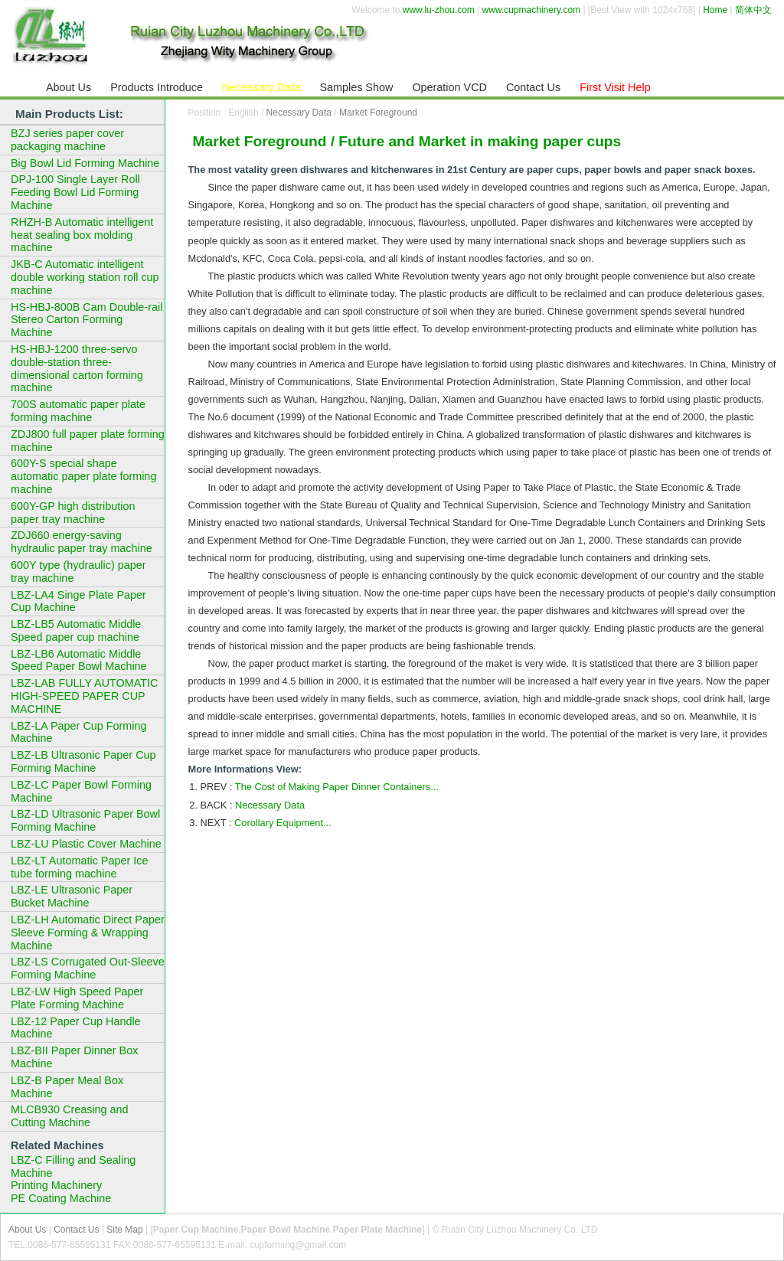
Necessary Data (299, 112)
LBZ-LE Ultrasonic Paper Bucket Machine (71, 896)
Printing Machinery (56, 1185)
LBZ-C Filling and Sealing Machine (73, 1166)
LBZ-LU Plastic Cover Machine (86, 844)
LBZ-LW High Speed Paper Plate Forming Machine (77, 998)
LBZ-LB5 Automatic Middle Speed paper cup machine (76, 630)
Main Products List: (69, 113)
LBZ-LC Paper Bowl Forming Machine (81, 791)
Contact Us (76, 1229)
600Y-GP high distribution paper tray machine (73, 512)
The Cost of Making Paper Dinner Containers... (337, 786)
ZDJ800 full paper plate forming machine (88, 440)
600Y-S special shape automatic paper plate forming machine (83, 476)
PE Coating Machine (61, 1198)
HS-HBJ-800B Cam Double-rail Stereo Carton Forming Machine (86, 320)
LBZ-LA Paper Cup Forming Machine (79, 732)
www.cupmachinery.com (531, 10)
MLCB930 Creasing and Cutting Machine (70, 1116)
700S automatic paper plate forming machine (78, 410)
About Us (27, 1229)
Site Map (124, 1229)
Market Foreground (378, 112)
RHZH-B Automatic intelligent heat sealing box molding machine (82, 235)
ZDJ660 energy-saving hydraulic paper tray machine (81, 541)
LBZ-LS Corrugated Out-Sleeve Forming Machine (88, 968)
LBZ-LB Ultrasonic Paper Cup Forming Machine (83, 761)
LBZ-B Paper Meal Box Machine (67, 1086)
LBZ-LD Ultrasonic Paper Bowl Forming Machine (85, 820)
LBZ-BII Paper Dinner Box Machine (74, 1057)
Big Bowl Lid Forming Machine (85, 163)
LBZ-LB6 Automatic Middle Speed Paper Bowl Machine (79, 660)
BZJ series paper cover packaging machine (67, 139)
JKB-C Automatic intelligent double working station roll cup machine (85, 277)
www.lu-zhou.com (439, 10)
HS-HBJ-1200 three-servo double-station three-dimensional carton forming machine (77, 368)
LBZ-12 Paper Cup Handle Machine (76, 1027)
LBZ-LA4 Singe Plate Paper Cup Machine (78, 601)
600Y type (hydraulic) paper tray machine (78, 571)
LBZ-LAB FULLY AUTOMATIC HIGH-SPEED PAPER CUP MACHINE (84, 696)
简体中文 (753, 10)
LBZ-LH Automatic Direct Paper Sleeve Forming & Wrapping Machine (88, 932)
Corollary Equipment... (283, 822)
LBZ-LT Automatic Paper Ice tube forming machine (79, 867)
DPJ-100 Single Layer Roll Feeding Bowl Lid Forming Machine (75, 192)
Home (715, 10)
